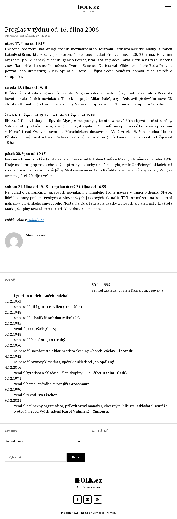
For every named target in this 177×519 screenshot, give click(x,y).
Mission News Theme (74, 512)
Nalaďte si (35, 219)
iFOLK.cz (88, 7)
